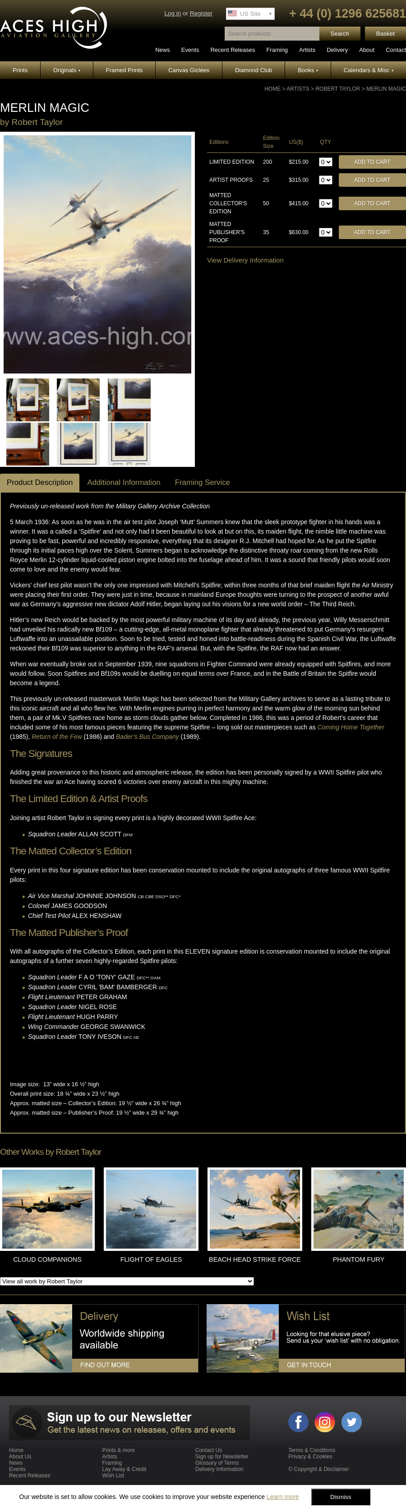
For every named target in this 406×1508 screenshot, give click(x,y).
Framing (277, 49)
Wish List (113, 1475)
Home (272, 89)
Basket (385, 33)
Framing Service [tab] (202, 482)
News (162, 49)
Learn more (283, 1496)
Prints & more (118, 1450)
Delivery (337, 49)
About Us (20, 1456)
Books (308, 70)
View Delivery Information (245, 260)
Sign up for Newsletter (222, 1456)
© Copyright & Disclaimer (318, 1469)
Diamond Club (253, 70)
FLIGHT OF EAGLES (151, 1259)
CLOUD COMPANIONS (47, 1259)
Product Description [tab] (40, 482)
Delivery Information (219, 1469)
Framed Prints (124, 70)
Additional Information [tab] (123, 482)
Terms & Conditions (311, 1450)
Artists (307, 49)
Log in (172, 13)
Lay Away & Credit (124, 1469)
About (366, 49)
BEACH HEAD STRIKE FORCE (255, 1259)
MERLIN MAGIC (386, 89)
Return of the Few (57, 736)
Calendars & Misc (368, 70)
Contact (396, 49)
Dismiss (340, 1497)
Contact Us (208, 1450)
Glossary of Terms (217, 1463)
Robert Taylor (337, 89)
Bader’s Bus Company (147, 736)
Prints (20, 70)
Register (201, 13)
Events (190, 49)
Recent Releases (232, 49)
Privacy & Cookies (310, 1456)
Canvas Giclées (188, 70)
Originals (66, 70)
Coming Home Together (351, 727)
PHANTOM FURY (359, 1259)
